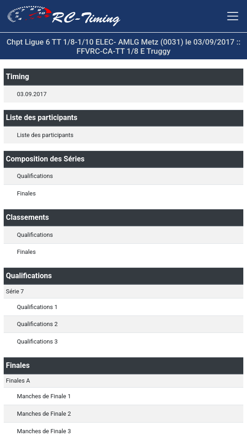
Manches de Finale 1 (44, 396)
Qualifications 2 (37, 324)
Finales (26, 193)
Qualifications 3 (37, 341)
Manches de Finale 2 (44, 413)
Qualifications (35, 175)
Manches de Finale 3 (44, 431)
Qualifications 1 (37, 307)
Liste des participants (45, 135)
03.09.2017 (32, 94)
